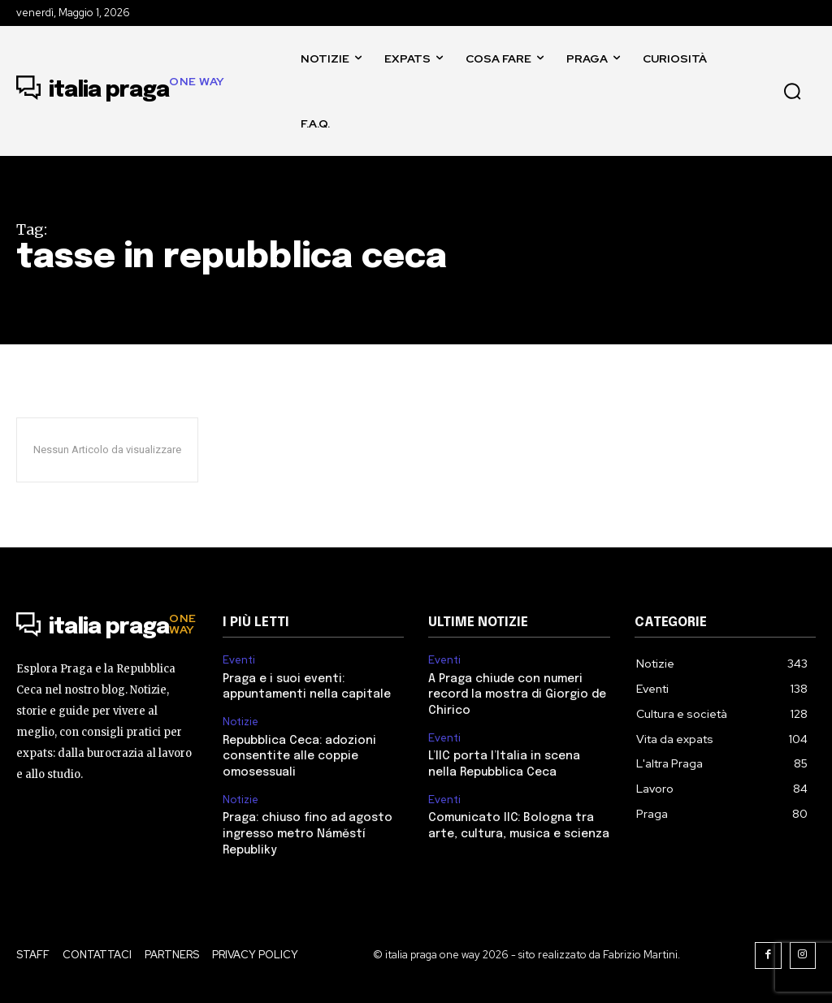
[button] (792, 91)
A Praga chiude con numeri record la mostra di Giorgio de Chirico (517, 694)
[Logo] (120, 91)
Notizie (240, 722)
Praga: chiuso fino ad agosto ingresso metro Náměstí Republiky (307, 833)
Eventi (239, 660)
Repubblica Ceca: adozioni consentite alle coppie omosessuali (299, 756)
